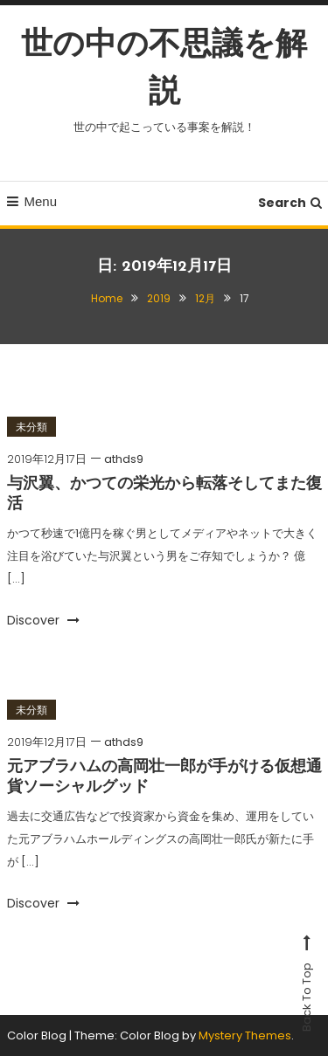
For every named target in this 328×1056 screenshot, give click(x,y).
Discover (43, 620)
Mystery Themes (245, 1035)
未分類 (31, 426)
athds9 (123, 459)
